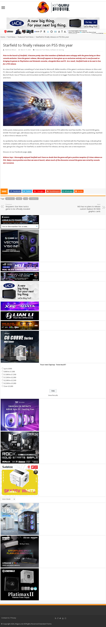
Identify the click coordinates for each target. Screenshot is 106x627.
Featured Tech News (26, 37)
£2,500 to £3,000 (10, 383)
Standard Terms (45, 624)
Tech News (11, 37)
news (19, 199)
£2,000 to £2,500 (10, 380)
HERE (30, 152)
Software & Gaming (57, 50)
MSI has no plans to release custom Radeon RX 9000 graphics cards (87, 208)
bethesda (10, 199)
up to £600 (8, 368)
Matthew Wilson (10, 50)
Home (3, 37)
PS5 (26, 199)
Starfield (34, 199)
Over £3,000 (8, 386)
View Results (53, 395)
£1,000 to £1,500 (10, 374)
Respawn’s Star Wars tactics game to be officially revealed (19, 206)
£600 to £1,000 (9, 371)
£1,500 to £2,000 (10, 377)
